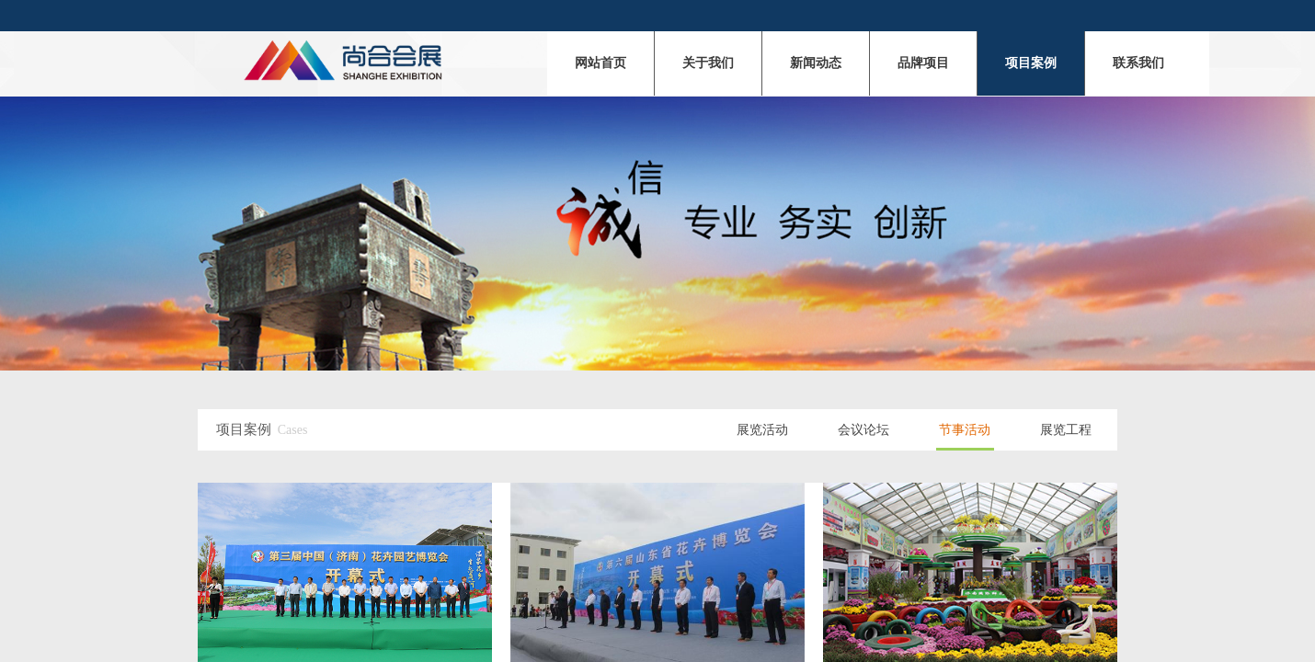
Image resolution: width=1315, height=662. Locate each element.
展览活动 (762, 430)
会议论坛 (863, 430)
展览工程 (1066, 430)
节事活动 (964, 430)
